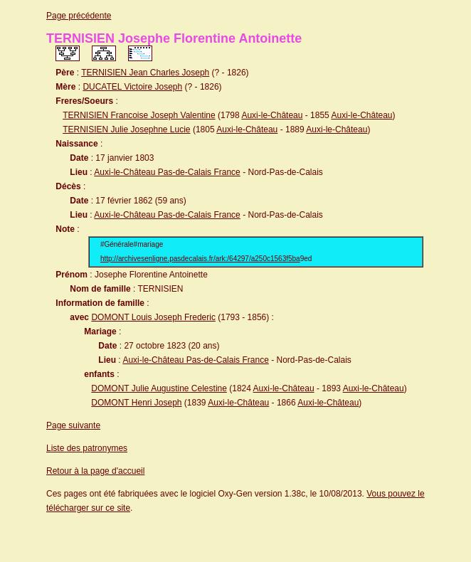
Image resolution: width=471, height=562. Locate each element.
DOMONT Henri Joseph (136, 403)
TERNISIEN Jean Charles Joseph (145, 73)
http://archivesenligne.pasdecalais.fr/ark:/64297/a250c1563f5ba (200, 259)
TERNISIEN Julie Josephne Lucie (126, 129)
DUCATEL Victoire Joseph (132, 87)
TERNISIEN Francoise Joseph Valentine (139, 115)
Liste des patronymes (86, 448)
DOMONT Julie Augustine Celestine (159, 388)
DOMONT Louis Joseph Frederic (153, 317)
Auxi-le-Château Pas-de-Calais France (167, 172)
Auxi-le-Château (271, 115)
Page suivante (73, 425)
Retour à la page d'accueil (95, 471)
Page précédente (78, 16)
